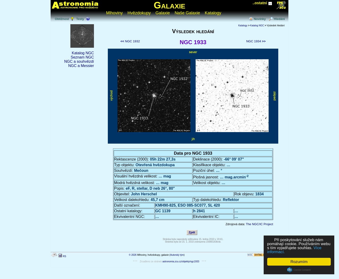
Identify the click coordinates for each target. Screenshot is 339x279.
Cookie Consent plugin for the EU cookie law (299, 269)
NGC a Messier (81, 66)
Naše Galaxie (187, 13)
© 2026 (133, 255)
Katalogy (213, 13)
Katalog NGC (83, 53)
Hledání (279, 19)
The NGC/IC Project (259, 224)
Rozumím (299, 261)
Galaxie (169, 5)
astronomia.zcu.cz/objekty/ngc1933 (180, 261)
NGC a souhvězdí (79, 61)
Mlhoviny (114, 13)
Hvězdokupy (139, 13)
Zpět (192, 232)
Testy (80, 19)
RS (64, 256)
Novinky (260, 19)
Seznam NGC (82, 57)
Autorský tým (177, 255)
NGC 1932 (130, 41)
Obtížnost (62, 19)
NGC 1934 (256, 41)
